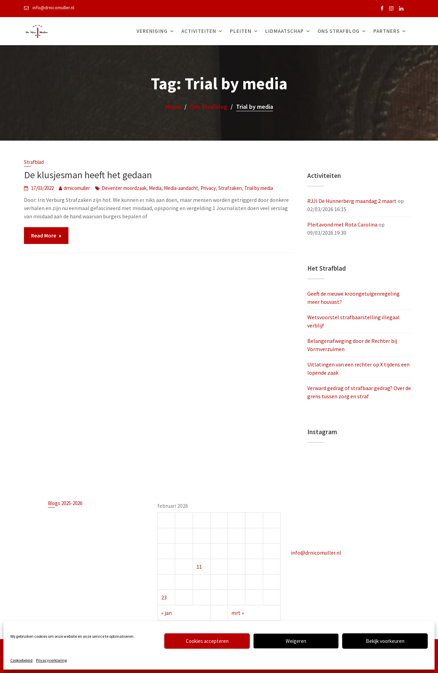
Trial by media (258, 188)
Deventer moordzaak (124, 188)
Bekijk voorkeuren (385, 641)
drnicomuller (77, 188)
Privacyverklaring (51, 660)
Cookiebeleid (21, 660)
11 (199, 566)
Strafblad (34, 162)
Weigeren (296, 641)
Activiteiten (198, 31)
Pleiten (241, 31)
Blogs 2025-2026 (65, 504)
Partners (386, 31)
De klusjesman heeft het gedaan (88, 175)
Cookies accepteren (207, 641)
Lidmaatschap (284, 31)
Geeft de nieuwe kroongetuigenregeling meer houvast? (96, 516)
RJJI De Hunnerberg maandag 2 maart (352, 200)
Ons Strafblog (339, 31)
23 (164, 596)
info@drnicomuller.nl (317, 552)
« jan (167, 612)
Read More (43, 235)
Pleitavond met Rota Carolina (342, 224)
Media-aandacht (181, 188)
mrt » (237, 612)
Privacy (208, 188)
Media (155, 188)
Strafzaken (230, 188)
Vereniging (152, 31)
